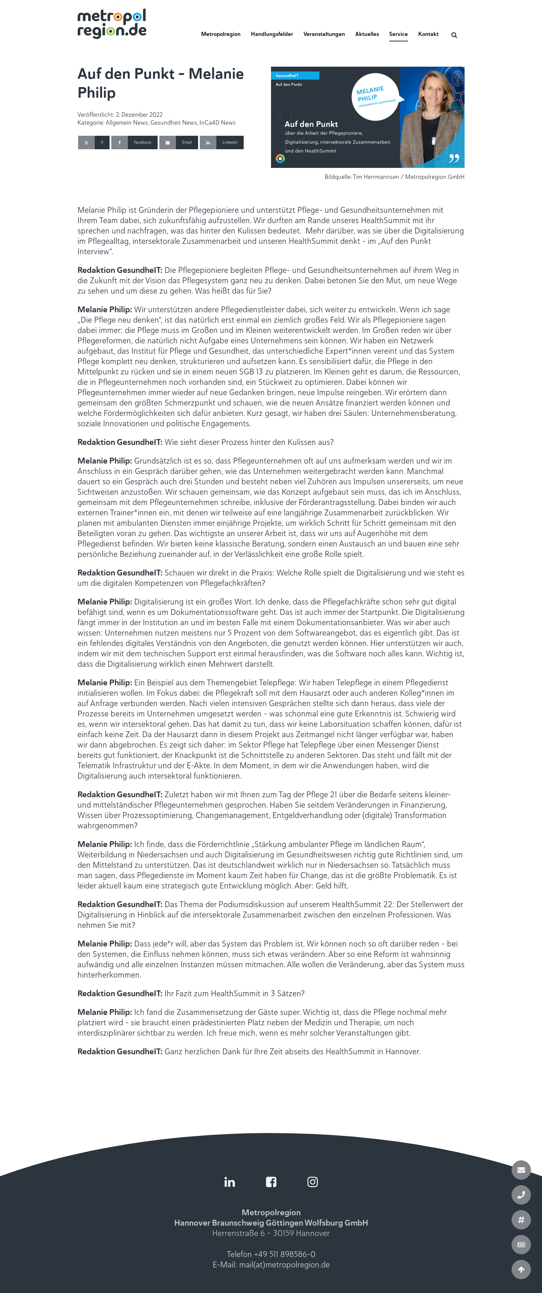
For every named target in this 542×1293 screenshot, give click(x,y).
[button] (221, 36)
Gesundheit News (173, 122)
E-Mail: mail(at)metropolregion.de (271, 1264)
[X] (94, 142)
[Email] (178, 142)
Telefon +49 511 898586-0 (271, 1254)
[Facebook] (134, 142)
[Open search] (454, 34)
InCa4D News (217, 122)
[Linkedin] (222, 142)
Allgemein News (127, 122)
